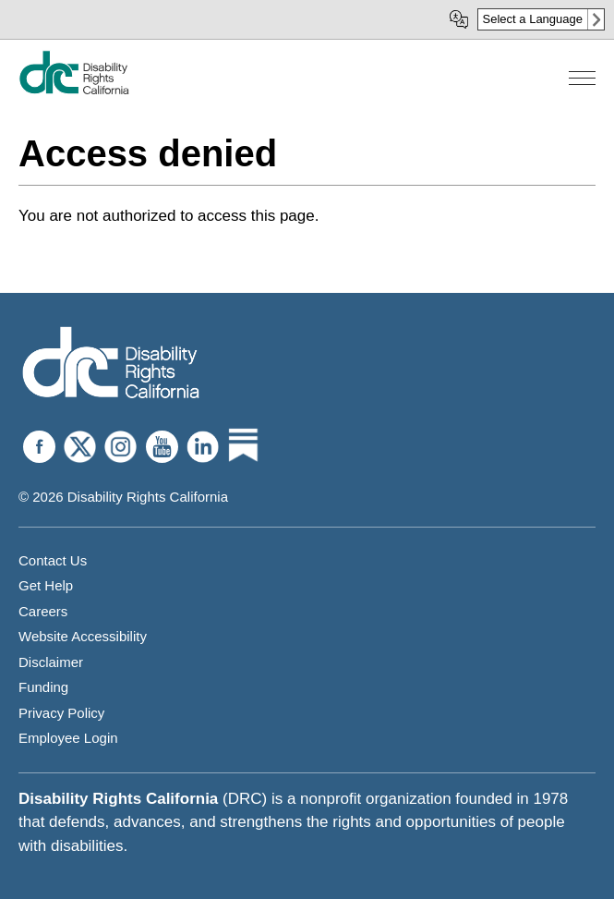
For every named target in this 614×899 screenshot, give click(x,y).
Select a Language (533, 19)
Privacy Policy (61, 713)
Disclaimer (50, 662)
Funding (43, 687)
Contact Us (52, 560)
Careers (42, 611)
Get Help (45, 585)
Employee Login (68, 738)
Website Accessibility (82, 636)
